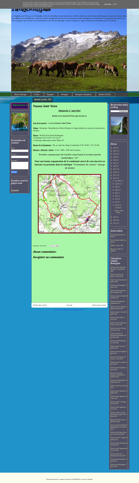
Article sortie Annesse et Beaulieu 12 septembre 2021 (118, 269)
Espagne (51, 94)
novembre (118, 181)
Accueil (69, 305)
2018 (115, 172)
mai (116, 196)
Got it (115, 4)
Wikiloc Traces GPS (117, 245)
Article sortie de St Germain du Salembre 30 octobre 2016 (118, 335)
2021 (115, 163)
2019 (115, 169)
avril (116, 199)
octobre (117, 184)
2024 (115, 154)
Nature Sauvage (21, 94)
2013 (115, 223)
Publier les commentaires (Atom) (74, 309)
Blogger (90, 479)
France (37, 94)
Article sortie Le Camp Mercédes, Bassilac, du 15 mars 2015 (119, 414)
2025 (115, 151)
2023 (115, 157)
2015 (115, 217)
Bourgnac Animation (84, 94)
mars (116, 202)
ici (76, 158)
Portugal (65, 94)
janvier (117, 205)
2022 (115, 160)
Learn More (107, 4)
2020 (115, 166)
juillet (117, 190)
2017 (115, 175)
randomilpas (30, 9)
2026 (115, 148)
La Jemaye (118, 207)
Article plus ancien (99, 305)
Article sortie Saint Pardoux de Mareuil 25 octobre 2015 (118, 375)
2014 (115, 220)
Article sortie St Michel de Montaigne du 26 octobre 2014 (119, 427)
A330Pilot (76, 479)
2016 (115, 178)
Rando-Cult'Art (105, 94)
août (116, 187)
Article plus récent (40, 305)
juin (116, 193)
